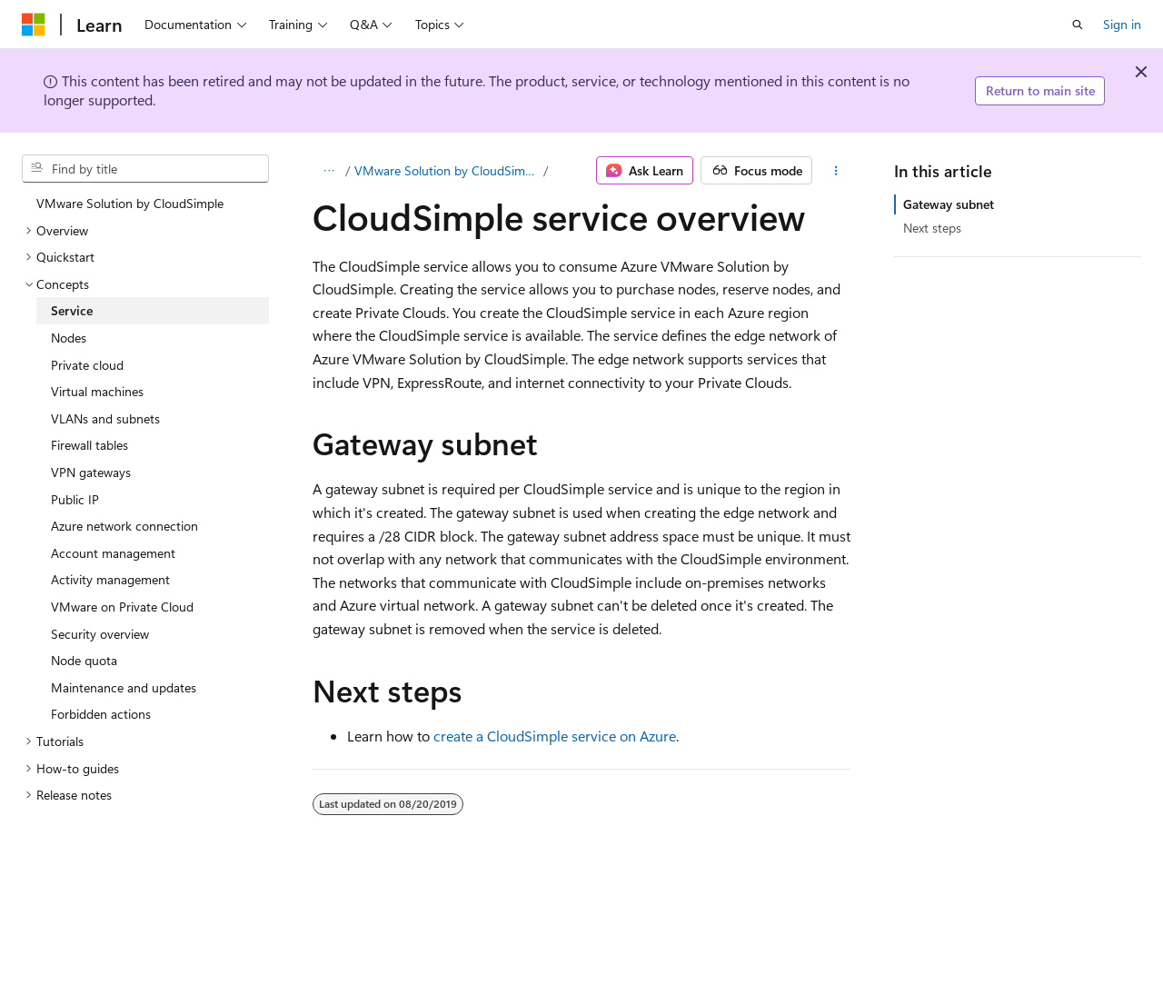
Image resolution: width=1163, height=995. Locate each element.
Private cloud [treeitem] (87, 364)
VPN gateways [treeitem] (91, 472)
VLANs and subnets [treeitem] (105, 418)
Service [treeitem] (72, 310)
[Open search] (1077, 24)
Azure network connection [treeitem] (124, 525)
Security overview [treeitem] (100, 633)
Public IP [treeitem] (75, 499)
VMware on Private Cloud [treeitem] (122, 606)
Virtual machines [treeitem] (97, 391)
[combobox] (145, 169)
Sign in (1122, 24)
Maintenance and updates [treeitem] (123, 687)
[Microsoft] (33, 24)
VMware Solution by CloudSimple (447, 170)
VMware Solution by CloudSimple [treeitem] (130, 203)
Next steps (932, 227)
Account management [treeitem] (113, 553)
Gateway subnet (948, 204)
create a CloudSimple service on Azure (554, 735)
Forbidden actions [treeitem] (101, 713)
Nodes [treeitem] (68, 337)
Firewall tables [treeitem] (89, 444)
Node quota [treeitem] (84, 660)
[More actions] (835, 170)
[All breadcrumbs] (328, 170)
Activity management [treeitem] (110, 579)
